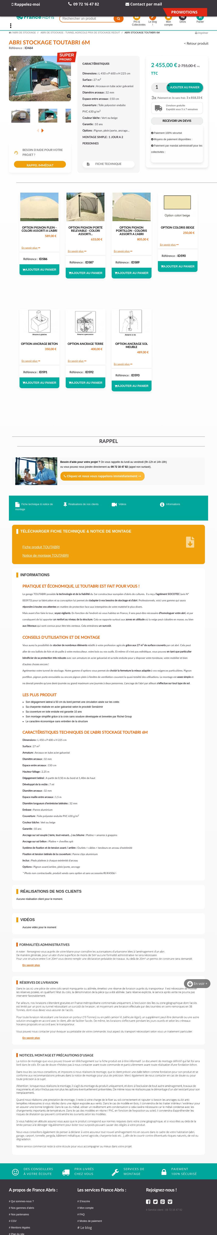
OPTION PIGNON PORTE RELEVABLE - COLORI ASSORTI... (85, 231)
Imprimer (201, 33)
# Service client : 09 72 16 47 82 (164, 1209)
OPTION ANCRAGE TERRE (85, 344)
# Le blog (84, 1227)
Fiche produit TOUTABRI (41, 547)
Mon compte (168, 20)
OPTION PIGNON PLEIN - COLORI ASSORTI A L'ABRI (39, 229)
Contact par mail (143, 4)
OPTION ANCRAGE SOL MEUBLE (131, 346)
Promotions (184, 12)
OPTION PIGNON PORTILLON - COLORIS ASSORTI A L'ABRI (131, 231)
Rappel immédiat (40, 165)
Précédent (37, 130)
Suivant (42, 130)
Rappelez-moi (26, 4)
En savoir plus (31, 248)
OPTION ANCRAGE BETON (39, 344)
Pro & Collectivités (137, 20)
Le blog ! (152, 20)
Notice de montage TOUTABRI (45, 555)
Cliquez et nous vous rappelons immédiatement (102, 476)
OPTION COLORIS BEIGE (177, 227)
